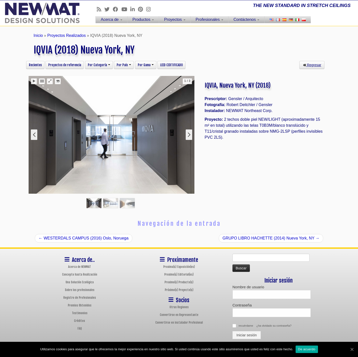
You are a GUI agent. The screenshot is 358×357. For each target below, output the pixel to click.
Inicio (38, 35)
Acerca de (111, 19)
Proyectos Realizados (66, 35)
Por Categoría (99, 65)
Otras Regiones (179, 307)
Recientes (35, 65)
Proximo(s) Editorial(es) (179, 274)
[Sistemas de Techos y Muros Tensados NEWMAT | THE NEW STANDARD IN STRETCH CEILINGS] (41, 13)
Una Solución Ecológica (80, 282)
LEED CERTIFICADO (171, 65)
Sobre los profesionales (79, 290)
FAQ (80, 328)
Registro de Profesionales (79, 297)
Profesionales (209, 19)
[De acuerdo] (351, 349)
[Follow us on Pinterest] (142, 9)
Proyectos (174, 19)
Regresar (312, 65)
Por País (124, 65)
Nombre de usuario (248, 287)
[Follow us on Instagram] (150, 9)
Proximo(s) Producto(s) (179, 282)
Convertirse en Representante (179, 315)
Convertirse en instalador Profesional (179, 322)
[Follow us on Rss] (100, 9)
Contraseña (242, 305)
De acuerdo (306, 349)
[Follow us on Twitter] (108, 9)
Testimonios (80, 313)
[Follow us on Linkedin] (134, 9)
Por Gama (146, 65)
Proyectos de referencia (64, 65)
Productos (143, 19)
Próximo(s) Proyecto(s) (179, 290)
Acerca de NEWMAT (79, 267)
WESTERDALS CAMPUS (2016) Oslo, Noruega (84, 238)
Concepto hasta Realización (79, 274)
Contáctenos (246, 19)
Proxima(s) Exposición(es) (179, 267)
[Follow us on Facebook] (117, 9)
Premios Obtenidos (79, 305)
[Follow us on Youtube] (125, 9)
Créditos (79, 321)
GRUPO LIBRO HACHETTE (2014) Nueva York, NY (271, 238)
